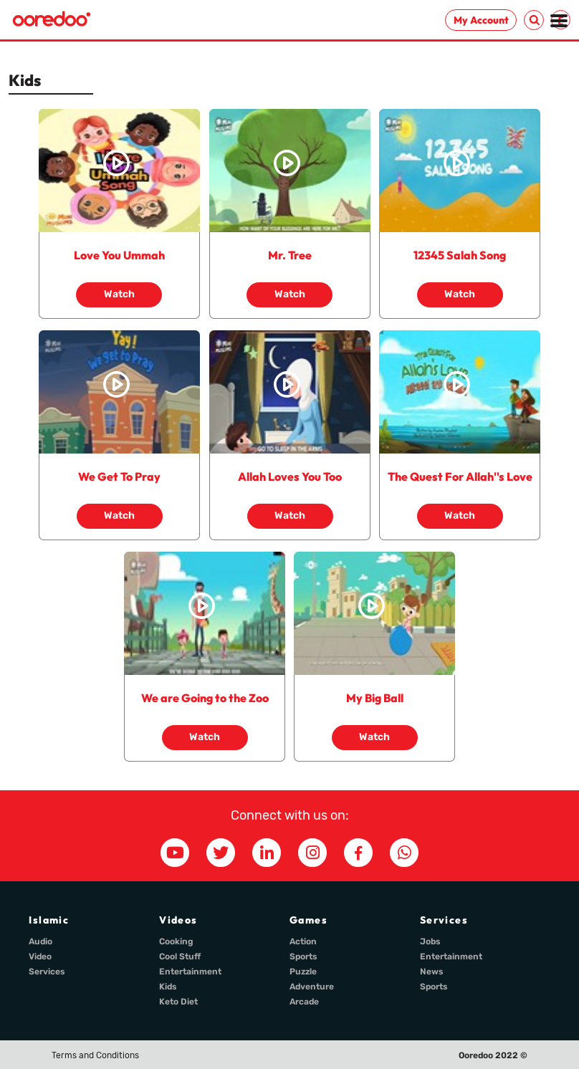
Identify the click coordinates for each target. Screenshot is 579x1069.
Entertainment (190, 972)
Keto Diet (178, 1002)
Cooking (176, 941)
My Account (481, 20)
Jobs (430, 941)
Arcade (304, 1002)
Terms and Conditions (95, 1055)
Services (47, 972)
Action (303, 941)
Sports (303, 956)
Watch (119, 294)
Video (40, 956)
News (432, 972)
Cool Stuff (180, 956)
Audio (40, 941)
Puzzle (303, 972)
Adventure (312, 987)
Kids (168, 987)
